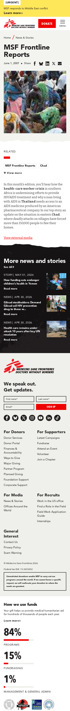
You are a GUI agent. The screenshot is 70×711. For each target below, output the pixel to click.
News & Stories (25, 37)
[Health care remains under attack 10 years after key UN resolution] (35, 331)
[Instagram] (32, 418)
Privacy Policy (12, 547)
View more (14, 173)
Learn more (12, 13)
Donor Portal (12, 443)
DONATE (47, 24)
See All (8, 267)
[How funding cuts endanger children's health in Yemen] (35, 282)
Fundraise (43, 443)
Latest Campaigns (48, 438)
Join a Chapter (46, 459)
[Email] (19, 407)
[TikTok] (57, 418)
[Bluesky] (15, 418)
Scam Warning (12, 552)
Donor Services (13, 438)
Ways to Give (12, 458)
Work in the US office (50, 501)
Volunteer (43, 454)
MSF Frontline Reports (20, 165)
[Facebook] (7, 418)
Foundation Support (16, 479)
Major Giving (12, 463)
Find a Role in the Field (51, 506)
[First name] (19, 399)
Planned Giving (13, 474)
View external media (18, 238)
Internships (43, 521)
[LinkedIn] (49, 418)
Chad (43, 165)
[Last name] (51, 399)
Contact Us (11, 542)
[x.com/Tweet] (24, 418)
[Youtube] (40, 418)
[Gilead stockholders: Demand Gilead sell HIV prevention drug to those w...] (35, 305)
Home (7, 37)
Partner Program (14, 468)
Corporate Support (15, 485)
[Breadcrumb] (35, 37)
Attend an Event (47, 448)
